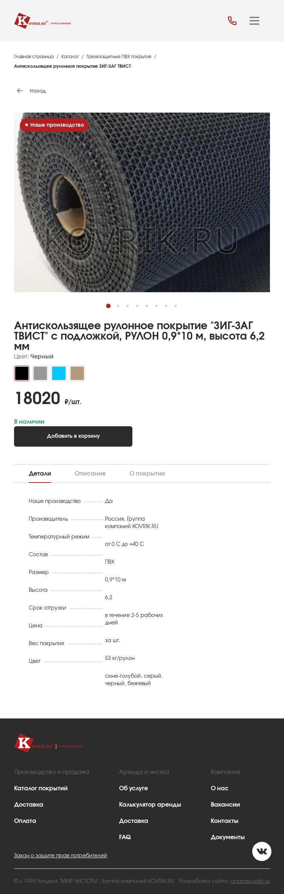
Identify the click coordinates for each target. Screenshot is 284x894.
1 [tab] (112, 310)
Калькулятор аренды (150, 805)
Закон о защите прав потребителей (60, 855)
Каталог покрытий (41, 788)
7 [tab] (170, 310)
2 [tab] (122, 310)
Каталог (70, 56)
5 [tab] (150, 310)
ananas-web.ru (250, 881)
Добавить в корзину (73, 436)
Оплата (25, 821)
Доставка (28, 805)
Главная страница (34, 56)
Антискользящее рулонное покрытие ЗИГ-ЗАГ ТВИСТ (72, 66)
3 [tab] (131, 310)
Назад (30, 91)
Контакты (225, 821)
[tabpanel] (142, 241)
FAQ (125, 837)
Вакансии (225, 805)
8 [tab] (179, 310)
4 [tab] (141, 310)
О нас (220, 788)
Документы (228, 837)
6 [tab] (160, 310)
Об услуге (133, 788)
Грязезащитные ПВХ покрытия (119, 56)
